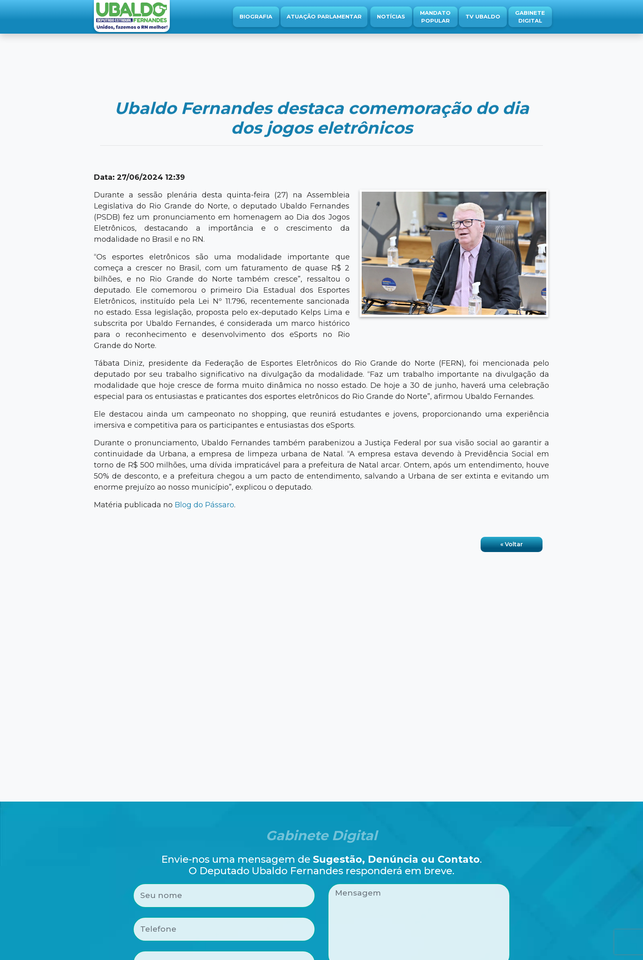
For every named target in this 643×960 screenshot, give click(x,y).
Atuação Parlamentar (324, 16)
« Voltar (511, 544)
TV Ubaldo (482, 16)
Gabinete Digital (530, 16)
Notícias (391, 16)
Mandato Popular (435, 16)
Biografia (255, 16)
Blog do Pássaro (204, 504)
